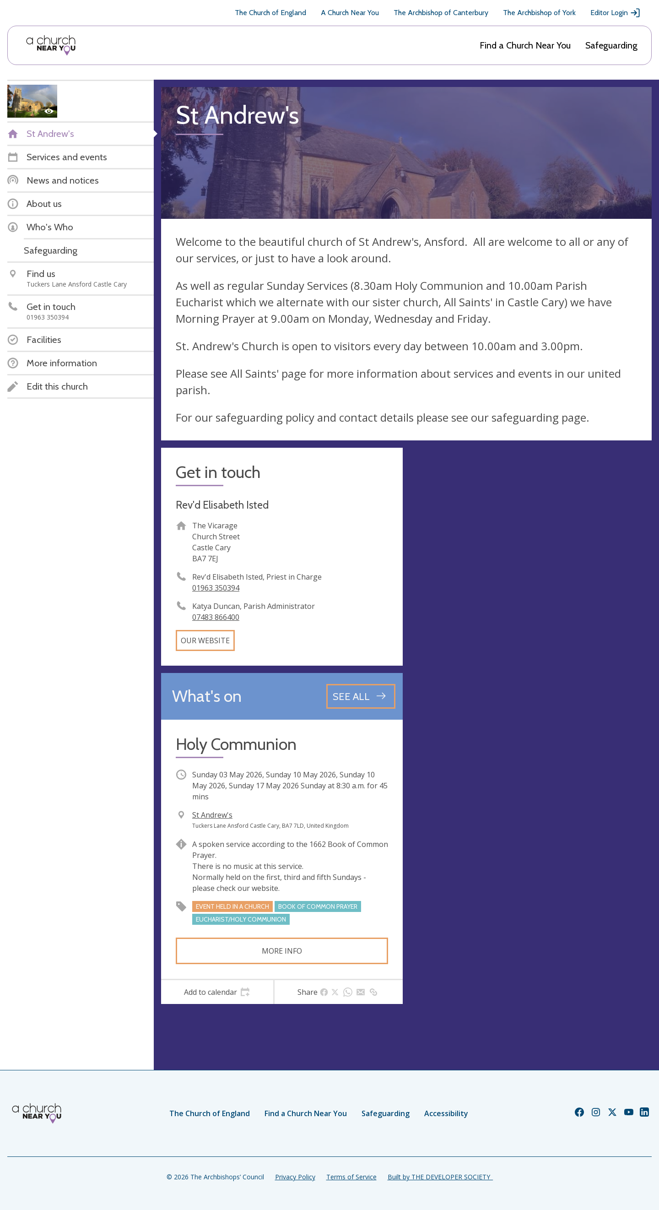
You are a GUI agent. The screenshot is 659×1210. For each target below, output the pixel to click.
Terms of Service (351, 1176)
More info (282, 951)
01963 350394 (215, 588)
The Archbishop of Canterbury (441, 12)
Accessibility (446, 1113)
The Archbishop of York (539, 12)
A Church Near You (350, 12)
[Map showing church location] (531, 568)
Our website (205, 640)
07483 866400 (215, 617)
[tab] (217, 992)
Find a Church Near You (525, 45)
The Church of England (270, 12)
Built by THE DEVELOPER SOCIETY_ (440, 1176)
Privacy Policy (295, 1176)
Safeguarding (611, 45)
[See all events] (360, 696)
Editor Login (615, 12)
